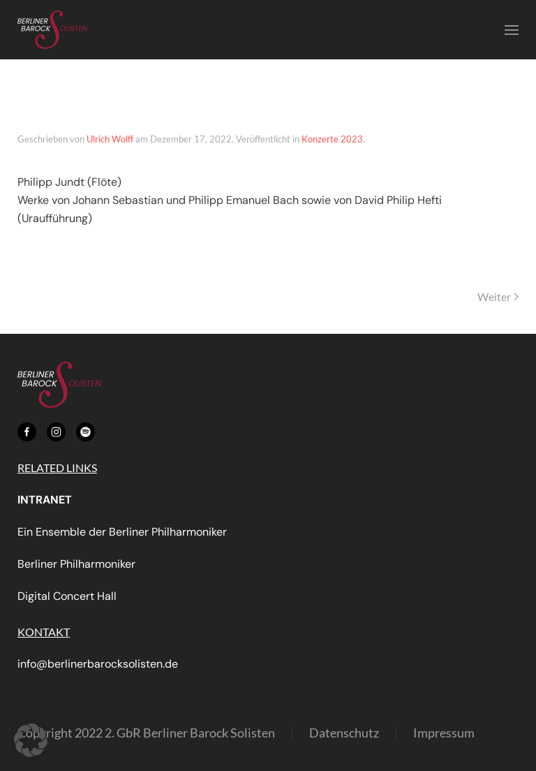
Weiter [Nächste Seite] (498, 296)
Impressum (444, 732)
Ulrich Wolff (110, 139)
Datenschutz (344, 732)
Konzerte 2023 (332, 139)
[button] (512, 30)
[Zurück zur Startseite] (52, 29)
